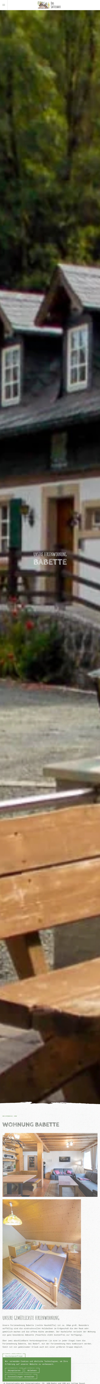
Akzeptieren (14, 1370)
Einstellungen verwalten (21, 1376)
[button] (3, 5)
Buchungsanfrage (14, 1356)
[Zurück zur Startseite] (50, 5)
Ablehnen (32, 1370)
